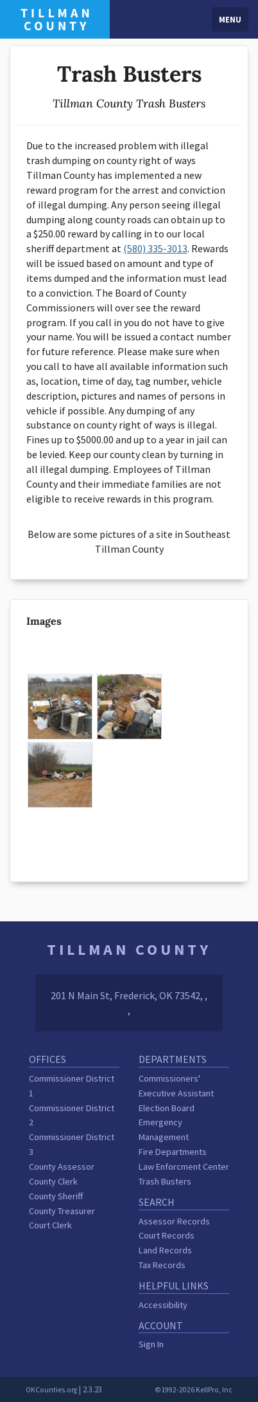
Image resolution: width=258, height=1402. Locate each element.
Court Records (166, 1235)
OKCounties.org (51, 1389)
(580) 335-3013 (155, 248)
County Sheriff (56, 1196)
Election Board (166, 1108)
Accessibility (163, 1305)
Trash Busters (165, 1181)
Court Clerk (50, 1225)
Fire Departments (173, 1152)
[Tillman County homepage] (55, 18)
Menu (230, 19)
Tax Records (162, 1265)
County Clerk (53, 1181)
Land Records (165, 1250)
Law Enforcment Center (184, 1166)
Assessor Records (174, 1221)
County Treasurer (62, 1211)
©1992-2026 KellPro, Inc (193, 1389)
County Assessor (61, 1166)
